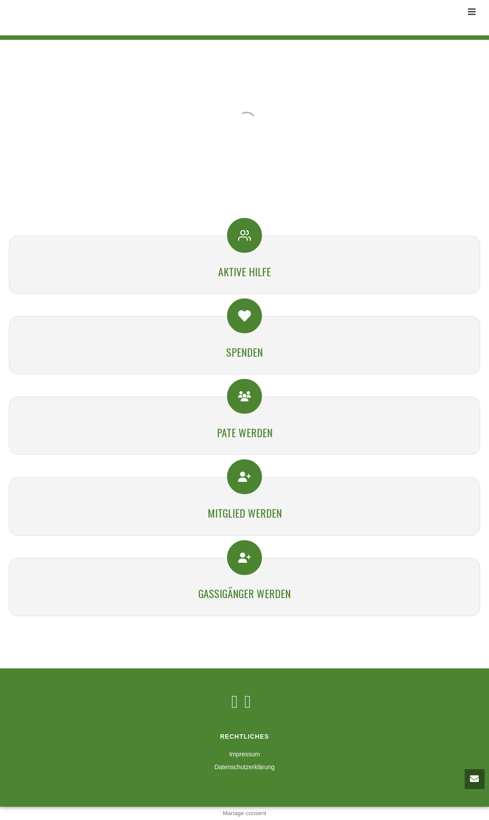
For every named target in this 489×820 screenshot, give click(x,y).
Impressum (244, 754)
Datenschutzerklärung (244, 766)
